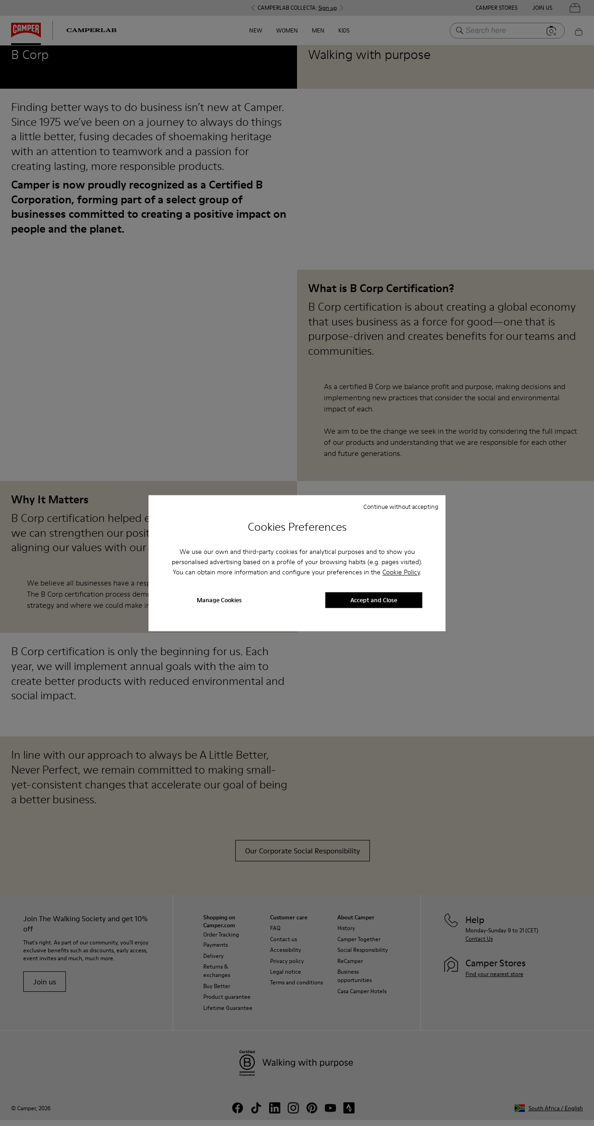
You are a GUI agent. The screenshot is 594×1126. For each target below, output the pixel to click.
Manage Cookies (219, 600)
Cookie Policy (401, 572)
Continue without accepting (401, 506)
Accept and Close (373, 600)
